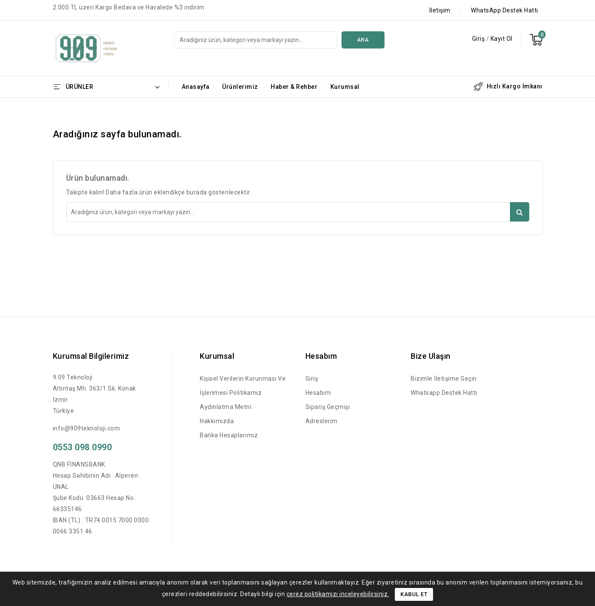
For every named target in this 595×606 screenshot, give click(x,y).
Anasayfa (196, 86)
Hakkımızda (217, 421)
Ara (363, 39)
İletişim (440, 10)
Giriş (479, 38)
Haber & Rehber (294, 86)
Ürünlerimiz (240, 86)
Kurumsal (345, 86)
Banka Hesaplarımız (229, 435)
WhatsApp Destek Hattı (504, 10)
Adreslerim (321, 421)
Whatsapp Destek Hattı (444, 392)
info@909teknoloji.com (86, 428)
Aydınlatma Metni (225, 406)
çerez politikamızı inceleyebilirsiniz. (338, 594)
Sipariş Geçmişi (327, 406)
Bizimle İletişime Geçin (444, 378)
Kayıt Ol (502, 38)
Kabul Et (413, 594)
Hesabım (318, 392)
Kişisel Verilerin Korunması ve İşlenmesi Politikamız (243, 385)
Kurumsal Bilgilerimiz (91, 356)
